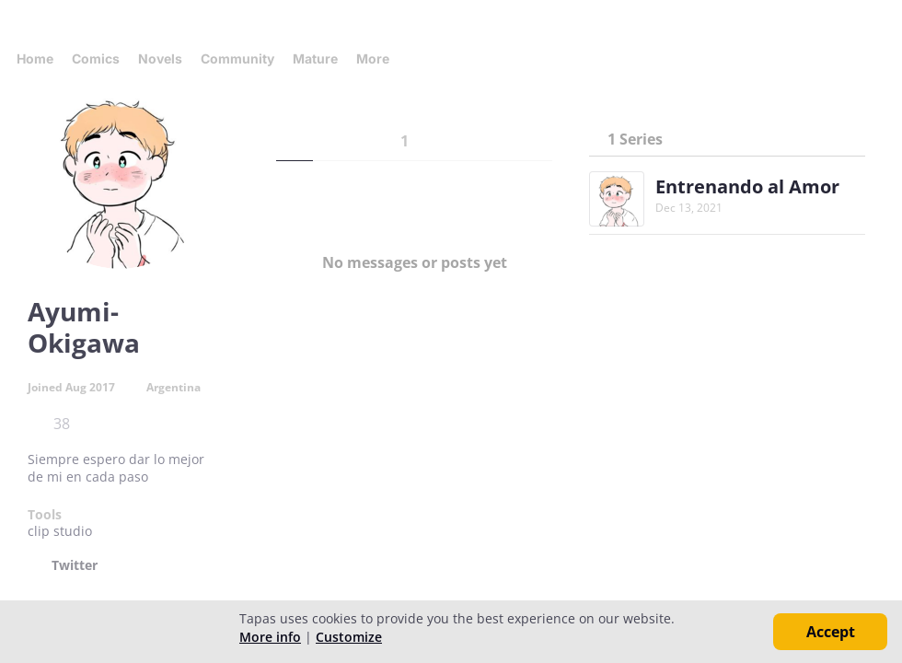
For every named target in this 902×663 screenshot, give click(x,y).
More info (270, 637)
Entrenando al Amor (747, 186)
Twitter (75, 565)
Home (35, 58)
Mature (315, 58)
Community (237, 58)
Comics (96, 58)
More (378, 58)
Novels (160, 58)
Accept (830, 632)
